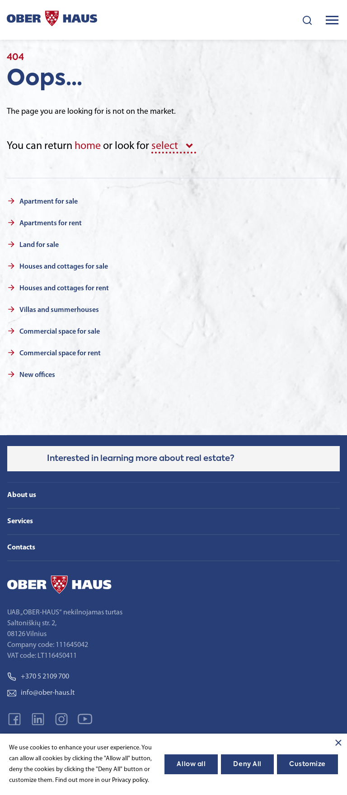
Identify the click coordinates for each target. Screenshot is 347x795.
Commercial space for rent (60, 353)
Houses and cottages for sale (63, 266)
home (88, 146)
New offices (37, 375)
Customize (307, 764)
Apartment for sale (48, 201)
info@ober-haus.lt (41, 692)
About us (21, 495)
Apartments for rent (50, 223)
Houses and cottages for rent (64, 288)
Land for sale (39, 245)
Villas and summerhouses (59, 310)
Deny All (247, 764)
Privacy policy (130, 780)
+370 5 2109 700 (38, 676)
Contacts (21, 547)
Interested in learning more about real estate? (140, 459)
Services (20, 521)
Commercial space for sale (59, 331)
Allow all (191, 764)
